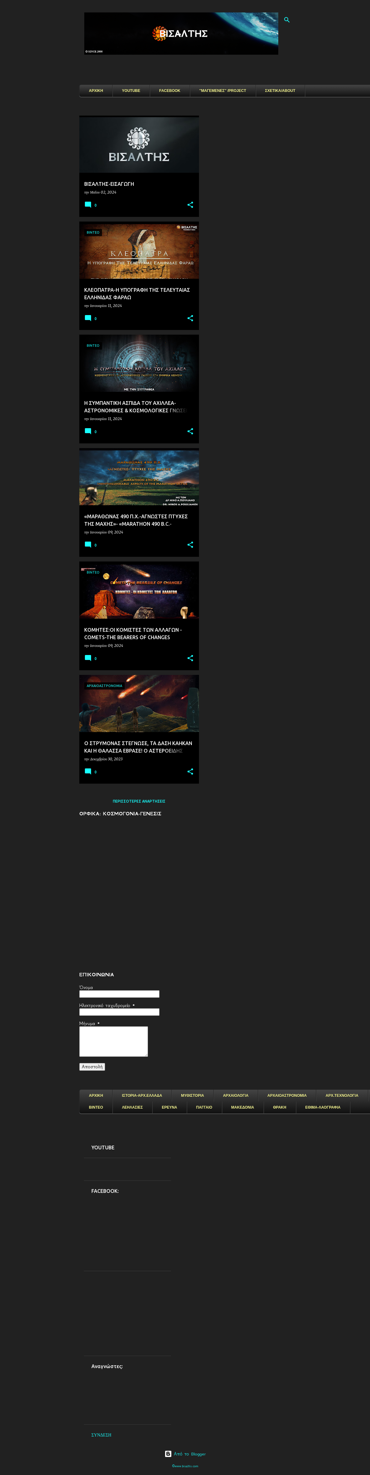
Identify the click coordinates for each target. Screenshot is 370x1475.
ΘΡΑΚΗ (279, 1107)
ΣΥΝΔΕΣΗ (101, 1435)
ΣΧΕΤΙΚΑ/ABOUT (280, 91)
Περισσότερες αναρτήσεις (139, 801)
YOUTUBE (131, 91)
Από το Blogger (185, 1454)
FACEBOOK (169, 91)
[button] (190, 205)
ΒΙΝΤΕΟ (96, 1107)
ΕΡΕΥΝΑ (169, 1107)
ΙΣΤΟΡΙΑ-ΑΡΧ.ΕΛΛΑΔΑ (142, 1095)
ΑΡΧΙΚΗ (96, 91)
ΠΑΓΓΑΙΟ (204, 1107)
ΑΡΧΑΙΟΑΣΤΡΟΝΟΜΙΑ (287, 1095)
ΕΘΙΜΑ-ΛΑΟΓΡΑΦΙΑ (323, 1107)
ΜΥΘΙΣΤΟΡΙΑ (192, 1095)
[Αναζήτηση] (287, 19)
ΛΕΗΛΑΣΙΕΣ (132, 1107)
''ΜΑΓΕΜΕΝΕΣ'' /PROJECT (222, 91)
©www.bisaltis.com (185, 1466)
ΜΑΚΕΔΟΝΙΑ (242, 1107)
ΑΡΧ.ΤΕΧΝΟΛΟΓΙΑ (342, 1095)
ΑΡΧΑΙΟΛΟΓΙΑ (235, 1095)
